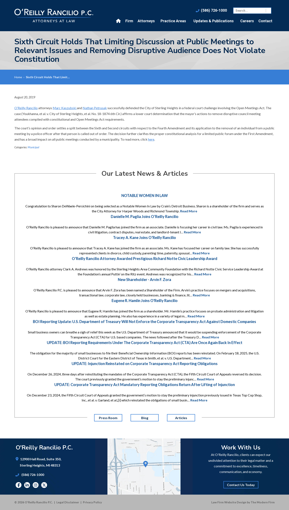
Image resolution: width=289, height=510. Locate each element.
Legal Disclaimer (67, 502)
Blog (144, 418)
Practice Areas (173, 21)
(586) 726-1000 (214, 10)
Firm (129, 21)
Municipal (33, 147)
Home (118, 21)
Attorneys (146, 21)
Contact (265, 21)
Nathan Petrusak (95, 108)
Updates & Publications (213, 21)
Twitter (44, 485)
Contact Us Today (241, 485)
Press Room (108, 418)
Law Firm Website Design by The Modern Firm (243, 502)
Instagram (35, 485)
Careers (247, 21)
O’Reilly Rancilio (26, 108)
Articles (181, 418)
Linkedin (27, 485)
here (151, 139)
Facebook (18, 485)
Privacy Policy (92, 502)
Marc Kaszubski (65, 108)
